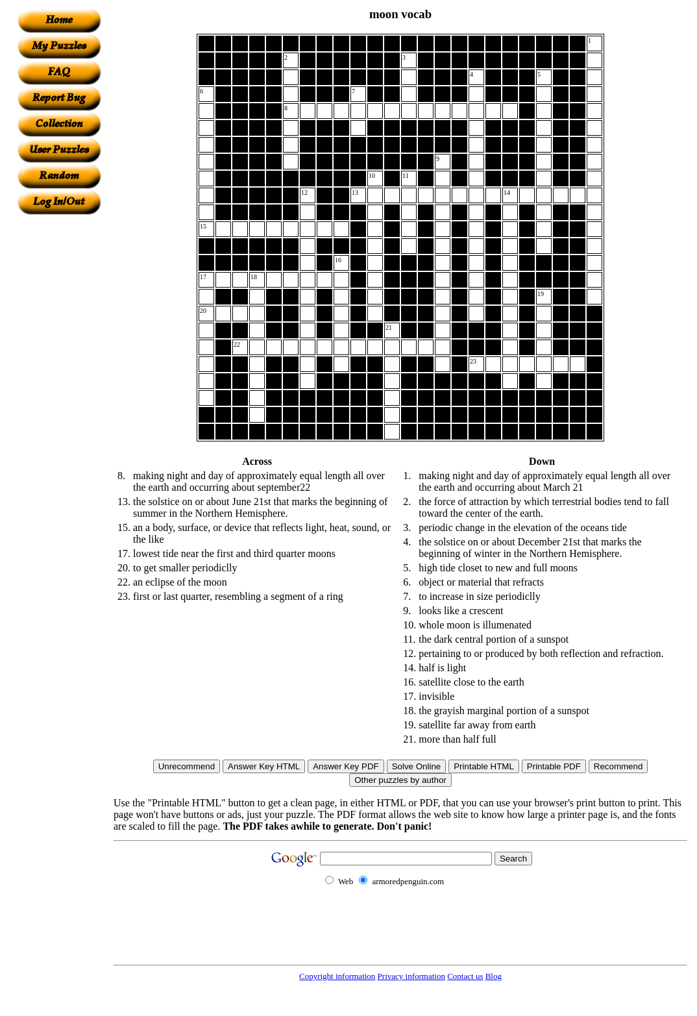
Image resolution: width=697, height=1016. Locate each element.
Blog (493, 976)
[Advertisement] (59, 409)
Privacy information (411, 976)
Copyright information (337, 976)
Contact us (465, 976)
